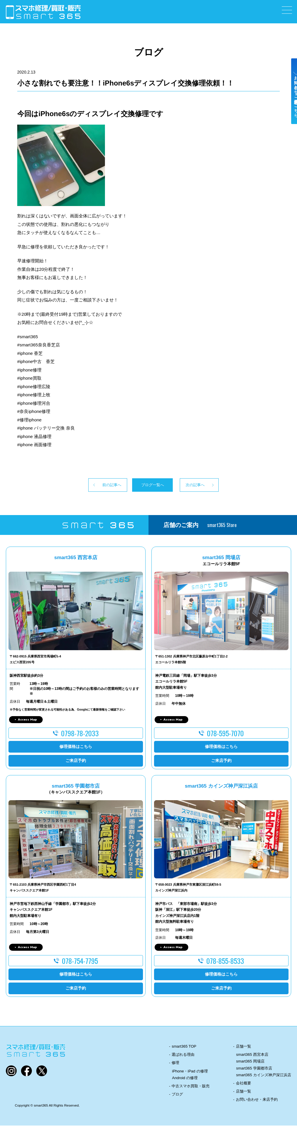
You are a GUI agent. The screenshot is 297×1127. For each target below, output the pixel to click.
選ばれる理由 (183, 1056)
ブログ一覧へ (148, 485)
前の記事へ (90, 485)
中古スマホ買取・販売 (191, 1087)
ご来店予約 (75, 762)
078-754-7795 (80, 962)
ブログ (177, 1095)
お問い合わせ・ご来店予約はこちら (290, 103)
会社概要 (243, 1084)
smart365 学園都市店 (254, 1069)
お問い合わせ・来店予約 (257, 1101)
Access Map (27, 720)
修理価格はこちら (75, 748)
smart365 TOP (184, 1048)
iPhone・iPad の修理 (190, 1072)
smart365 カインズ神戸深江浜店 (263, 1076)
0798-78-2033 (80, 734)
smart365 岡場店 (250, 1062)
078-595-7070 (225, 734)
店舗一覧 (243, 1048)
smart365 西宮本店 (252, 1056)
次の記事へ (206, 485)
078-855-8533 (225, 962)
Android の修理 (185, 1079)
